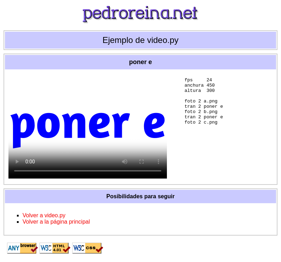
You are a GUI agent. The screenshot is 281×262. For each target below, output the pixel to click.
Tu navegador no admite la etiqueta (87, 126)
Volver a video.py (44, 215)
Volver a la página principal (56, 222)
